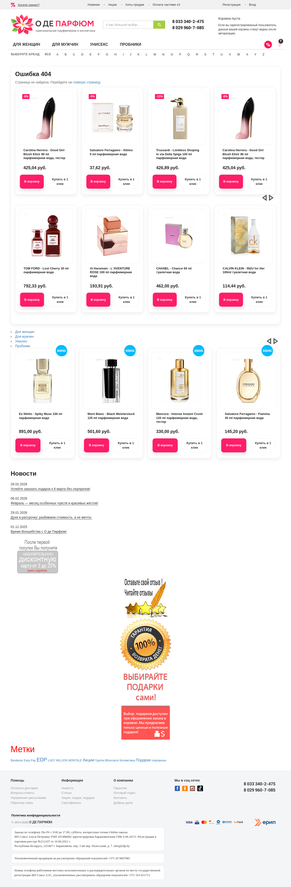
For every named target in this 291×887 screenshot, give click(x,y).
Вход (252, 4)
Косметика (127, 760)
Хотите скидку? (29, 5)
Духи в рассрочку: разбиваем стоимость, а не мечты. (51, 517)
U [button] (221, 54)
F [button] (99, 54)
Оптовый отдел (124, 793)
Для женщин (26, 44)
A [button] (58, 54)
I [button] (123, 54)
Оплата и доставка (24, 788)
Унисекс (99, 44)
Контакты (120, 798)
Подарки (143, 760)
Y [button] (255, 54)
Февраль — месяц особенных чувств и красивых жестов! (54, 503)
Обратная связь (22, 803)
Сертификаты (71, 803)
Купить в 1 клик (60, 181)
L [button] (146, 54)
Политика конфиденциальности (35, 815)
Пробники (130, 44)
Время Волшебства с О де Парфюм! (39, 531)
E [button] (91, 54)
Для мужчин (65, 44)
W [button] (238, 54)
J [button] (131, 54)
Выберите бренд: (25, 54)
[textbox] (128, 25)
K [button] (138, 54)
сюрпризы (159, 760)
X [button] (247, 54)
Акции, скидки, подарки (78, 798)
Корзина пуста (229, 18)
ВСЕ (48, 54)
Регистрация (232, 4)
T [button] (213, 54)
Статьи (66, 793)
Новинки (94, 4)
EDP (42, 760)
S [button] (205, 54)
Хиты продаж (134, 4)
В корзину (32, 181)
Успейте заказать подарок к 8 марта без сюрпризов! (50, 489)
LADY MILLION (57, 760)
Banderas (17, 760)
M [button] (155, 54)
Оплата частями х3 (166, 4)
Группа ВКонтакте (107, 760)
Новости (67, 788)
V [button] (230, 54)
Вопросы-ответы (22, 793)
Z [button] (264, 54)
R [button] (197, 54)
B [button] (66, 54)
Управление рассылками (28, 798)
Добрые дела (123, 803)
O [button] (172, 54)
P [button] (180, 54)
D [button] (82, 54)
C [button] (74, 54)
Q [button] (188, 54)
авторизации (226, 33)
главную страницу (86, 82)
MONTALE (75, 760)
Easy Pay (30, 760)
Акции (112, 4)
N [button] (163, 54)
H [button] (115, 54)
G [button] (107, 54)
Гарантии (120, 788)
